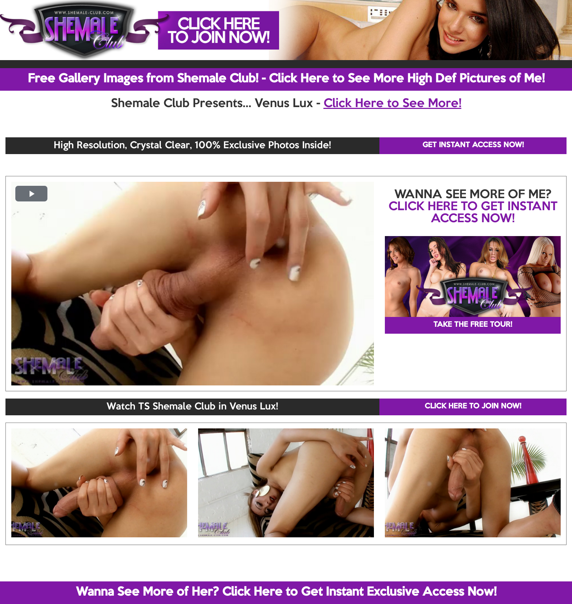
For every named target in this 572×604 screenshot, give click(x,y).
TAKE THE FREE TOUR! (472, 325)
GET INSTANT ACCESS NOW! (473, 145)
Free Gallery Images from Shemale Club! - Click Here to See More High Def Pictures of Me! (286, 79)
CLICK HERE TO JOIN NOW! (473, 406)
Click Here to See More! (392, 103)
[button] (31, 193)
